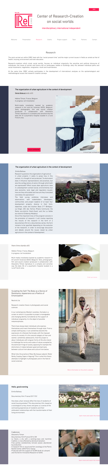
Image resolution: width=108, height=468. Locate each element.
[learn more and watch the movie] (89, 416)
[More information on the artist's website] (80, 370)
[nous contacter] (34, 150)
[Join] (94, 9)
